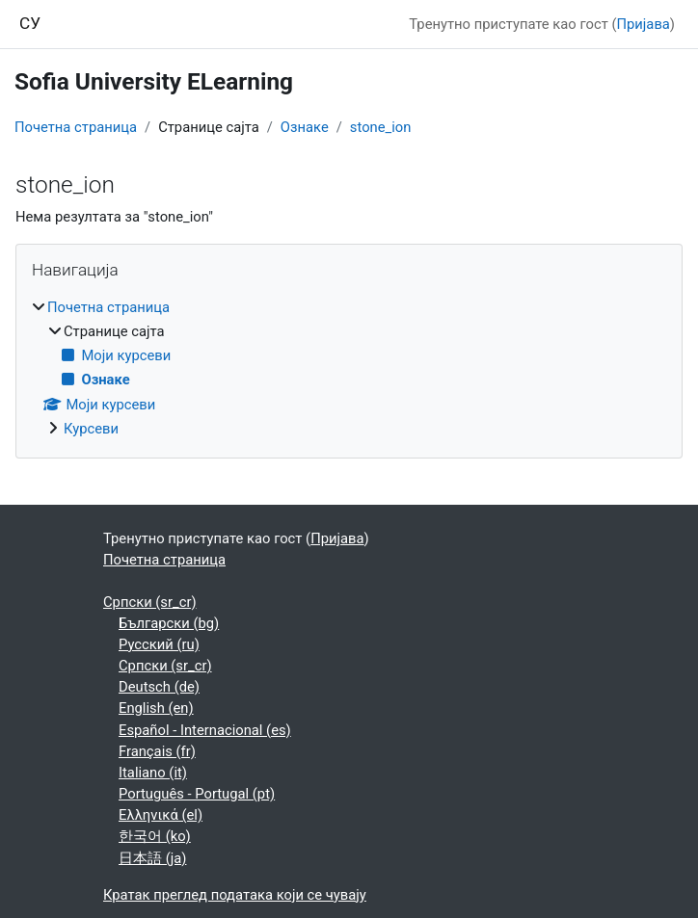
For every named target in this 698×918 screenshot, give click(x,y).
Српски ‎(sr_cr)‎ (150, 602)
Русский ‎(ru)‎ (159, 644)
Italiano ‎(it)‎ (153, 772)
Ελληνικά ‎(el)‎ (160, 815)
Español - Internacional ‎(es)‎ (205, 730)
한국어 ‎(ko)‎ (155, 836)
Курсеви (91, 428)
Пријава (642, 24)
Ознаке (305, 127)
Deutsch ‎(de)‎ (159, 686)
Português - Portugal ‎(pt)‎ (197, 793)
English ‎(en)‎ (156, 708)
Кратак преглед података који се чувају (234, 895)
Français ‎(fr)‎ (157, 751)
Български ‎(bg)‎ (169, 623)
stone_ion (381, 127)
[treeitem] (349, 368)
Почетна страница (75, 127)
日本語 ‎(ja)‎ (152, 858)
